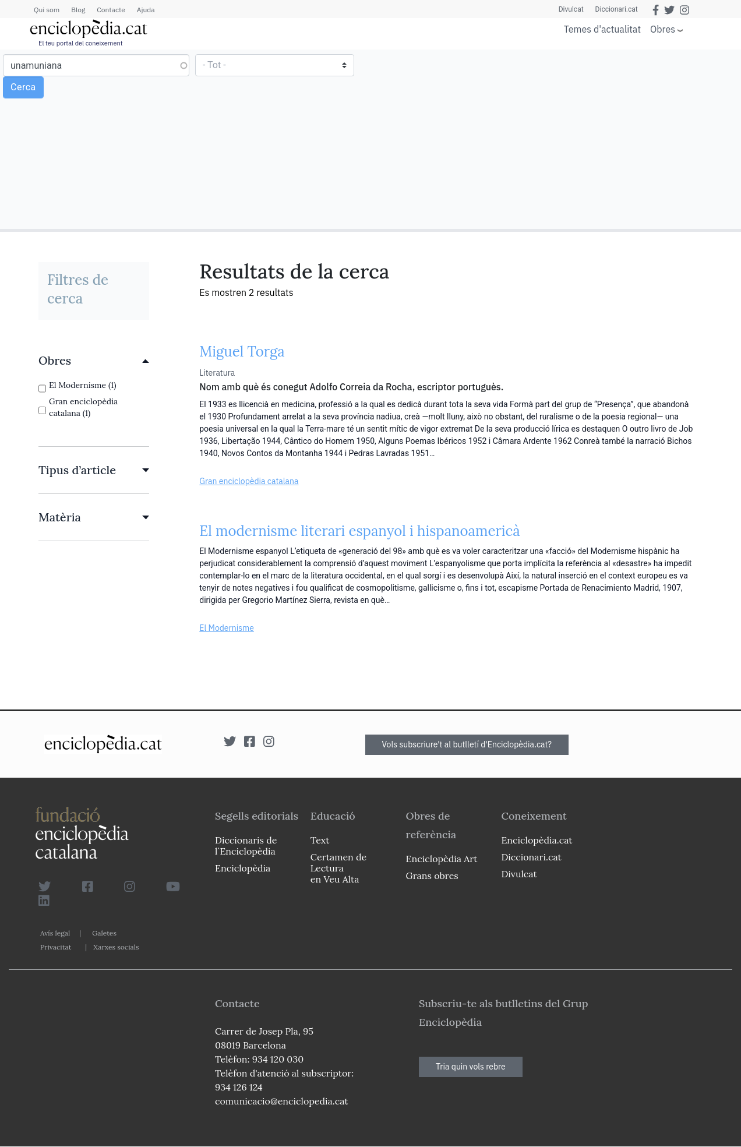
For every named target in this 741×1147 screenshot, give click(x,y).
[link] (93, 360)
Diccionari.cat (616, 9)
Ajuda (146, 9)
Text (320, 840)
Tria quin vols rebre (471, 1066)
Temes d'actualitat (602, 29)
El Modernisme (226, 628)
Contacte (111, 9)
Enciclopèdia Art (442, 858)
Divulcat (571, 9)
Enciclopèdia (242, 868)
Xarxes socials (116, 947)
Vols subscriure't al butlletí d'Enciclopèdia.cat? (467, 744)
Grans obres (432, 875)
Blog (78, 9)
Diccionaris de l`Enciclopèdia (246, 845)
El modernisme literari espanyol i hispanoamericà (359, 531)
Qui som (46, 9)
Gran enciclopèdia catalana (248, 481)
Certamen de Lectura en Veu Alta (338, 868)
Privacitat (55, 947)
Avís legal (55, 933)
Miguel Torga (241, 352)
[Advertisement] (554, 138)
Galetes (104, 933)
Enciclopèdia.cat (536, 840)
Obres (662, 28)
